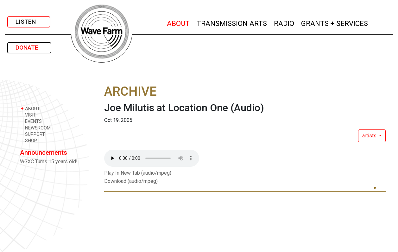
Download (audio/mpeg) (131, 181)
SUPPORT (33, 134)
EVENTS (31, 121)
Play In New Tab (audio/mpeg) (137, 173)
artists (370, 136)
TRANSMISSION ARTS (232, 22)
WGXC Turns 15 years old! (49, 162)
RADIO (284, 22)
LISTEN (29, 21)
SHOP (29, 140)
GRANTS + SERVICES (334, 22)
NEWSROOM (36, 128)
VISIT (28, 115)
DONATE (29, 47)
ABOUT (178, 22)
